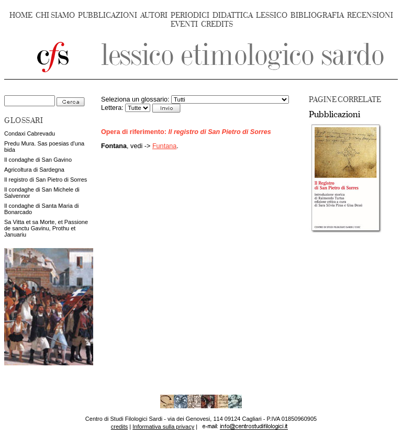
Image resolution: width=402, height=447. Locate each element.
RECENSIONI (370, 15)
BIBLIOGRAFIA (317, 15)
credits (119, 426)
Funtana (164, 146)
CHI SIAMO (55, 15)
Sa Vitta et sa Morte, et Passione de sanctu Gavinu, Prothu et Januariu (46, 228)
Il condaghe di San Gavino (38, 160)
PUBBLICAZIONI (107, 15)
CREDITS (217, 24)
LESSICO (271, 15)
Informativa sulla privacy (163, 426)
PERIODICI (190, 15)
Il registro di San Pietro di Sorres (45, 179)
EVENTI (184, 24)
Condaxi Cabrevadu (29, 133)
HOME (20, 15)
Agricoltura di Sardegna (34, 169)
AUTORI (154, 15)
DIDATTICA (233, 15)
